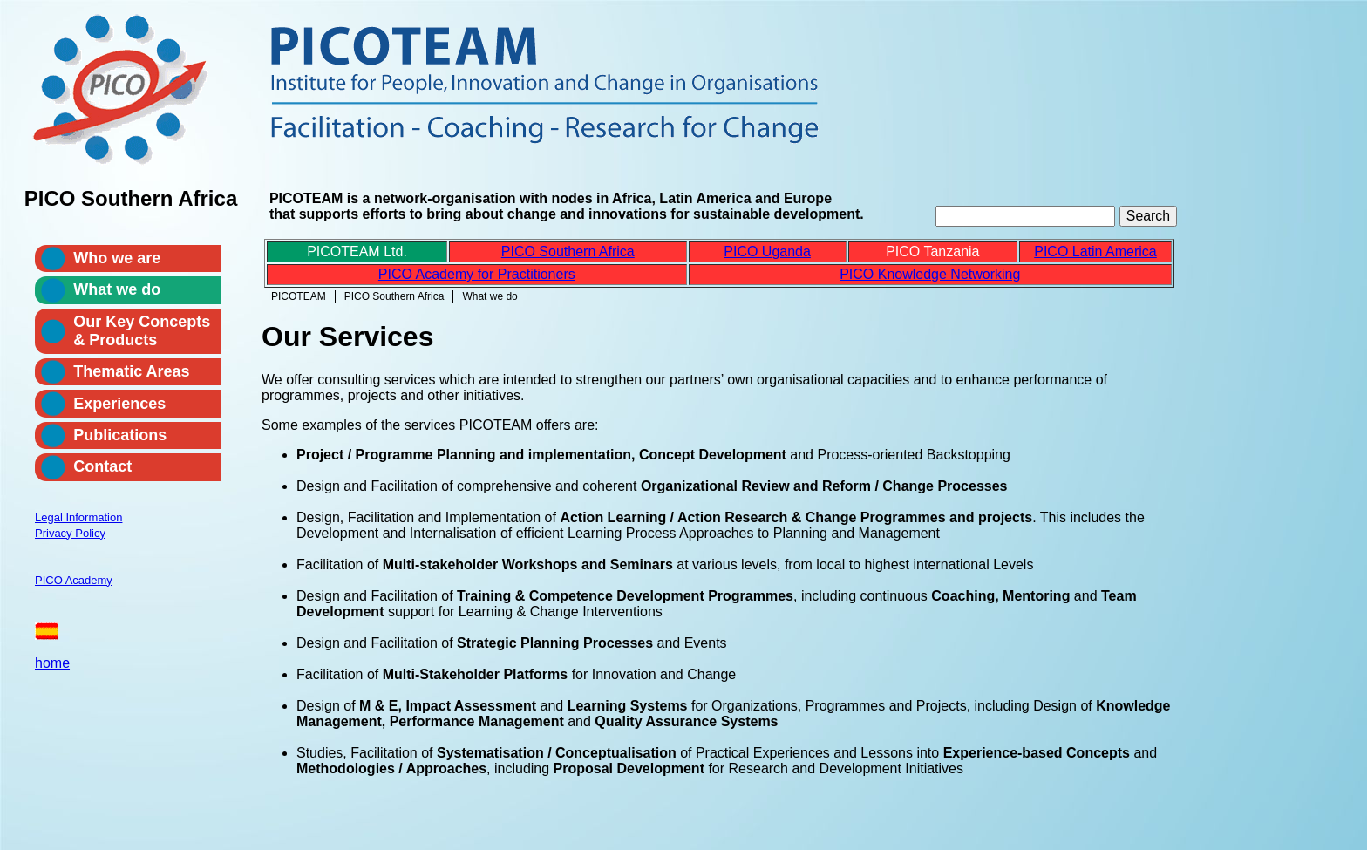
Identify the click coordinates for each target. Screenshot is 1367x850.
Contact (102, 466)
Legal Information (78, 517)
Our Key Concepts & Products (141, 331)
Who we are (116, 258)
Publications (120, 435)
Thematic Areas (131, 371)
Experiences (119, 403)
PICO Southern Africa (394, 296)
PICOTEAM (298, 296)
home (52, 663)
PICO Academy (73, 580)
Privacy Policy (70, 533)
